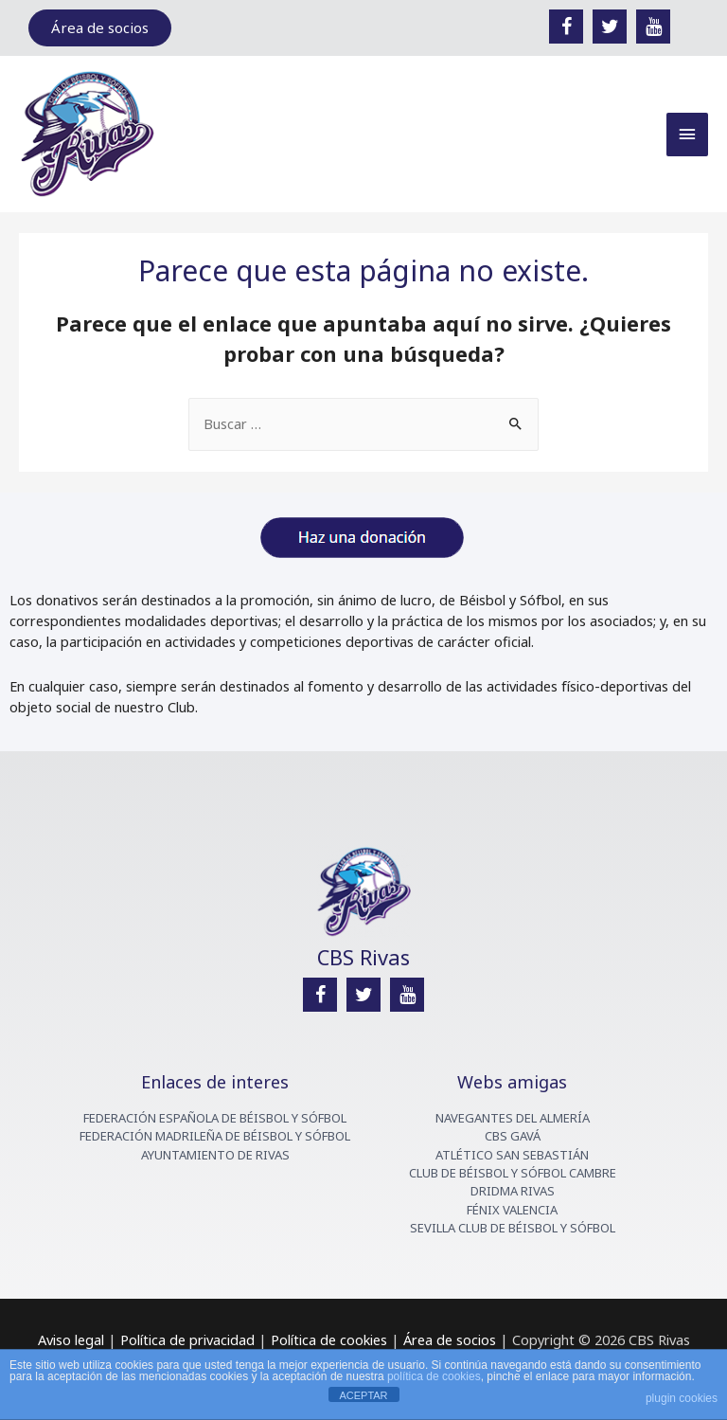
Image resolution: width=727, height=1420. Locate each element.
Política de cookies (329, 1339)
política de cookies (434, 1376)
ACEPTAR (363, 1395)
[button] (99, 27)
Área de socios (447, 1339)
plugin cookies (682, 1398)
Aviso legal (71, 1339)
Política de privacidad (187, 1339)
